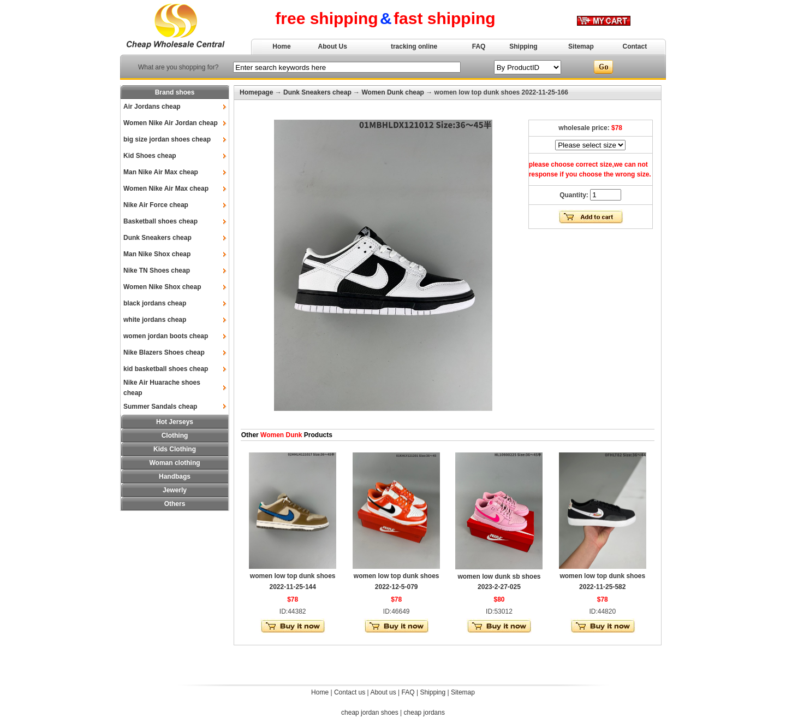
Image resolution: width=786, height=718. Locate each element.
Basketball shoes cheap (160, 221)
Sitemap (581, 46)
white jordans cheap (154, 319)
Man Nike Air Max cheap (160, 172)
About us (383, 692)
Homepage (256, 92)
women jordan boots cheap (165, 336)
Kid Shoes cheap (149, 156)
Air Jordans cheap (152, 106)
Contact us (349, 692)
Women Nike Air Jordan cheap (170, 123)
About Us (332, 46)
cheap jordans (424, 712)
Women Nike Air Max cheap (166, 188)
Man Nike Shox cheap (156, 254)
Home (281, 46)
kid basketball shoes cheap (165, 369)
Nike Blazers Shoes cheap (164, 352)
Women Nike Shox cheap (162, 287)
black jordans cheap (154, 303)
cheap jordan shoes (369, 712)
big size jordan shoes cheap (167, 139)
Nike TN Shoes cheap (156, 270)
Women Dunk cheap (392, 92)
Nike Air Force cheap (155, 205)
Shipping (523, 46)
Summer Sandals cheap (160, 406)
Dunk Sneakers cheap (157, 238)
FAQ (479, 46)
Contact (635, 46)
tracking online (414, 46)
